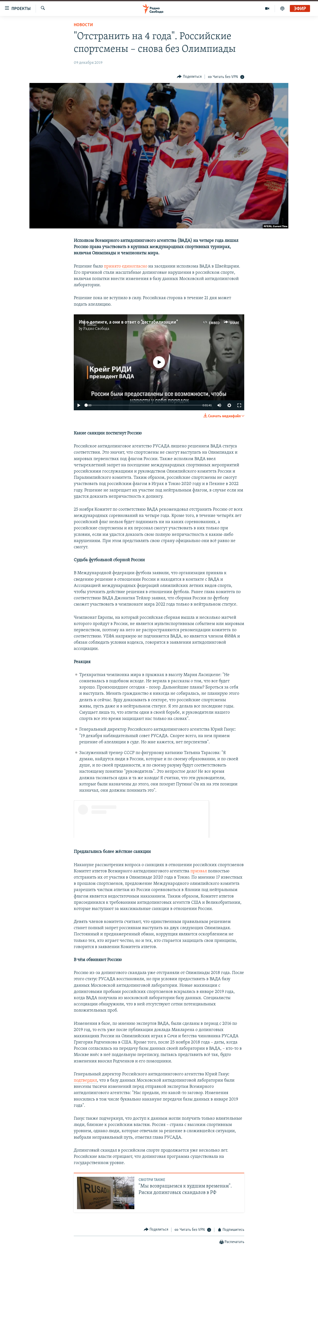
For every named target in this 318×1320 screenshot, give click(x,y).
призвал (198, 871)
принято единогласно (125, 266)
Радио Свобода (96, 329)
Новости (83, 25)
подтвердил (85, 1080)
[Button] (189, 76)
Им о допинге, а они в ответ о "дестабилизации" (128, 322)
